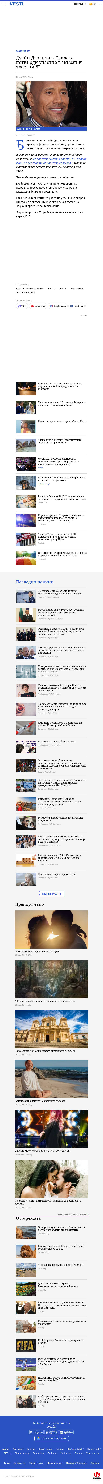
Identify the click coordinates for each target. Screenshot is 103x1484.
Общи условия (36, 1463)
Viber (22, 306)
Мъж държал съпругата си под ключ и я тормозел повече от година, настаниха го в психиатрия (62, 669)
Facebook (76, 306)
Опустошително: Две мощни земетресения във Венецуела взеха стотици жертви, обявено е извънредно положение (62, 764)
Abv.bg (5, 1449)
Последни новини (34, 582)
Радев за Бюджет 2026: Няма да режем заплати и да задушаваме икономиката (62, 498)
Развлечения (23, 51)
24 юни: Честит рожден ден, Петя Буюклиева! (42, 1150)
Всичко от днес (51, 894)
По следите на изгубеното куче (56, 741)
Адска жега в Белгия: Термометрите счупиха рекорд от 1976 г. (59, 441)
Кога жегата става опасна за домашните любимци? (62, 1323)
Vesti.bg (16, 4)
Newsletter (38, 306)
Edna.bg (79, 1453)
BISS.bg (7, 1453)
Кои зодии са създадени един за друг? (37, 951)
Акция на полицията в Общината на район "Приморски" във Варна (60, 724)
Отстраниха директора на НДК (56, 874)
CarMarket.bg (94, 1449)
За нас (7, 1463)
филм (52, 288)
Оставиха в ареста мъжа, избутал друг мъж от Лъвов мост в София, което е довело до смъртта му (61, 631)
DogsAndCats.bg (76, 1449)
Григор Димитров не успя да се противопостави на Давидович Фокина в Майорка (61, 1361)
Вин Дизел (77, 288)
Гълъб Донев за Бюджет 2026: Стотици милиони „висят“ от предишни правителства (61, 612)
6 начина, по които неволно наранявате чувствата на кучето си (62, 479)
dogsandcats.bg (43, 484)
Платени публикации (76, 1463)
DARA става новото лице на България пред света (60, 819)
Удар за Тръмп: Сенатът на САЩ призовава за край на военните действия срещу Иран (57, 536)
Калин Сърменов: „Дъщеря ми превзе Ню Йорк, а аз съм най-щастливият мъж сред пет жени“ (62, 1305)
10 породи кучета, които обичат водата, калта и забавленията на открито (61, 1228)
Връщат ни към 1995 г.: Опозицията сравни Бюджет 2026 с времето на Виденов (59, 858)
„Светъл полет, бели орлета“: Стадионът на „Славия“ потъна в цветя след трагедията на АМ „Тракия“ (62, 782)
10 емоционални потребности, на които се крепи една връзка (48, 1202)
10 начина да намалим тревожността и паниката (45, 1001)
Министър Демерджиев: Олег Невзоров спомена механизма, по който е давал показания (62, 650)
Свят (40, 597)
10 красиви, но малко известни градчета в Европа (45, 1051)
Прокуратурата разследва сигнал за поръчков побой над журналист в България (59, 386)
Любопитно (43, 694)
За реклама (19, 1463)
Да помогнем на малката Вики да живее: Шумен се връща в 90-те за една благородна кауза (62, 706)
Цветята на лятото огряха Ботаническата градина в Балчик (58, 1285)
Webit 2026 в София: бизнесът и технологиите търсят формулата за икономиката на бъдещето (59, 461)
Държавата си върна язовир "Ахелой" (60, 1264)
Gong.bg (31, 1449)
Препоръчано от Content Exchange (73, 1214)
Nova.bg (60, 1449)
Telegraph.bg (92, 1453)
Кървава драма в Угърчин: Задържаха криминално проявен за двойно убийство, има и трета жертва (61, 518)
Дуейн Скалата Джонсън (30, 288)
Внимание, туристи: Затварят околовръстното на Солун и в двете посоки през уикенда (59, 801)
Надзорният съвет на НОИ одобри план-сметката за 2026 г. (62, 1379)
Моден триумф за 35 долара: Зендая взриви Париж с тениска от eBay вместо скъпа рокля (62, 687)
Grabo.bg (52, 1453)
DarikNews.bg (45, 1449)
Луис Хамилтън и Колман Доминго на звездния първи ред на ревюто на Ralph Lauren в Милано (62, 839)
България (42, 619)
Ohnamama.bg (22, 1453)
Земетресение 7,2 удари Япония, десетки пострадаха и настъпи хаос (59, 592)
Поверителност (54, 1463)
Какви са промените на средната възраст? (40, 1100)
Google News (58, 306)
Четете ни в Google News (51, 1438)
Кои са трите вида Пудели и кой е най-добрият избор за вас (61, 1247)
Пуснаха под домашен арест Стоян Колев (62, 421)
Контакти (95, 1463)
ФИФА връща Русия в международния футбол (61, 1341)
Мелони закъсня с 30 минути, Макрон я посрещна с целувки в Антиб (62, 404)
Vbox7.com (18, 1449)
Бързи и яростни (26, 292)
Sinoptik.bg (38, 1453)
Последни (80, 4)
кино (63, 288)
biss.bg (40, 468)
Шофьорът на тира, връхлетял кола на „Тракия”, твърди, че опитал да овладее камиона (62, 1399)
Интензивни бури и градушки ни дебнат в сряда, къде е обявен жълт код (62, 554)
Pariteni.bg (65, 1453)
